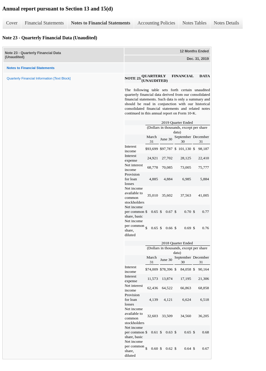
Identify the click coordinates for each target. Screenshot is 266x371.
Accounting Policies (156, 22)
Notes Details (226, 22)
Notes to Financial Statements (100, 22)
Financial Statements (44, 22)
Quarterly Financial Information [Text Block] (39, 78)
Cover (11, 22)
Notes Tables (194, 22)
